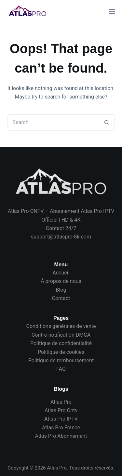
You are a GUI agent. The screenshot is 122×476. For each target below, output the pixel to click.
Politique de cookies (61, 352)
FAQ (61, 369)
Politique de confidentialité (61, 343)
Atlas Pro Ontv (61, 410)
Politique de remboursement (61, 360)
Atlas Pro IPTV (61, 419)
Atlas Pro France (61, 427)
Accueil (60, 273)
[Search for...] (53, 122)
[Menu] (112, 11)
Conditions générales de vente (61, 326)
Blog (61, 290)
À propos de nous (61, 281)
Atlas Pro (61, 402)
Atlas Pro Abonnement (61, 436)
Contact (61, 298)
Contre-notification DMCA (61, 335)
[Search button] (107, 122)
